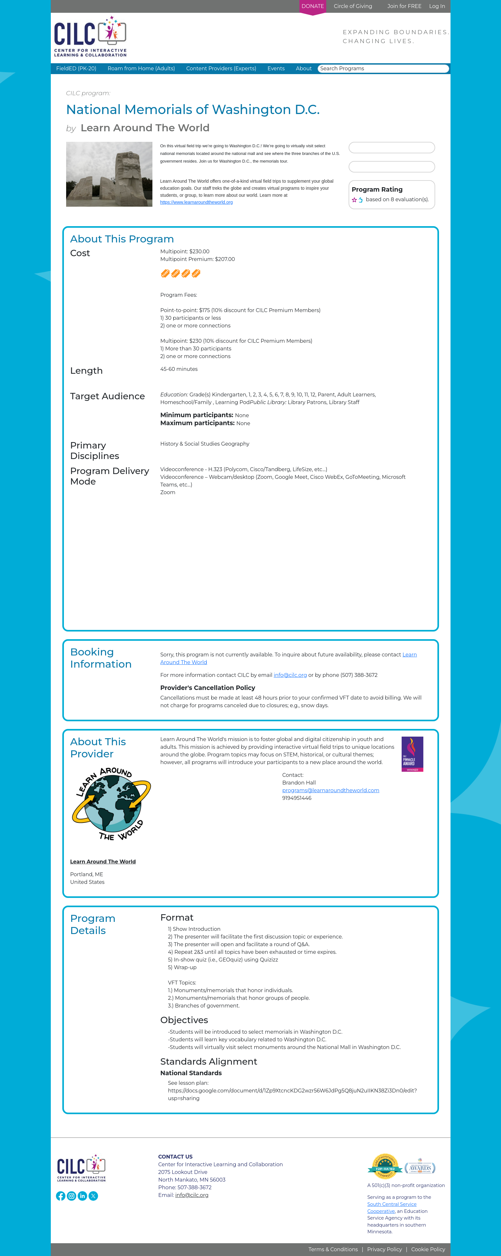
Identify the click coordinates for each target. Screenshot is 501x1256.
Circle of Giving (353, 6)
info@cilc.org (290, 675)
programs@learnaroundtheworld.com (330, 790)
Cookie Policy (428, 1249)
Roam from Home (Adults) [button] (141, 68)
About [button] (304, 68)
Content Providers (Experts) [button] (221, 68)
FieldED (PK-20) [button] (76, 68)
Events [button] (276, 68)
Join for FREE (404, 6)
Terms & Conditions (333, 1249)
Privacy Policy (384, 1249)
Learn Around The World (145, 127)
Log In (437, 6)
